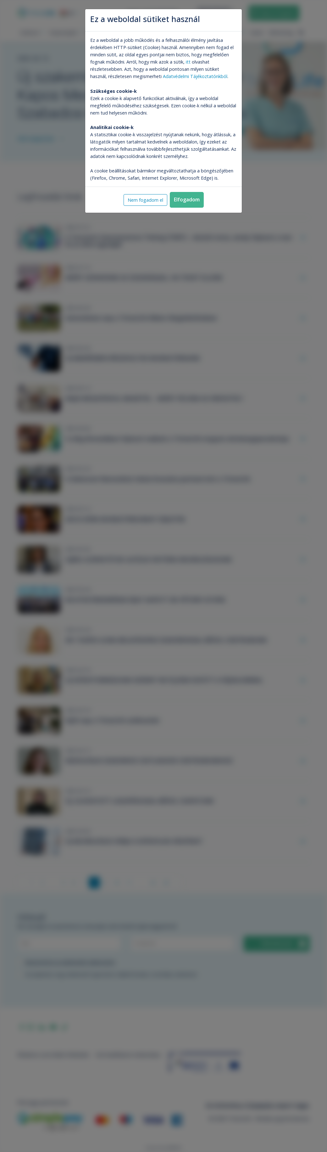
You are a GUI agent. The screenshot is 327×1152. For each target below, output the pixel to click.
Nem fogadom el (145, 200)
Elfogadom (187, 199)
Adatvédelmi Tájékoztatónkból (195, 76)
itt (188, 62)
